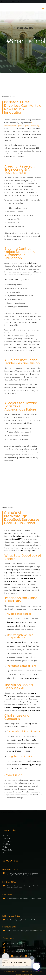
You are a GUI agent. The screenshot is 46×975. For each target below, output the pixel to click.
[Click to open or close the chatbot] (36, 966)
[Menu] (42, 7)
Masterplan (7, 841)
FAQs (4, 847)
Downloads (7, 853)
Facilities (6, 844)
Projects (6, 838)
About (5, 835)
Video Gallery (8, 850)
